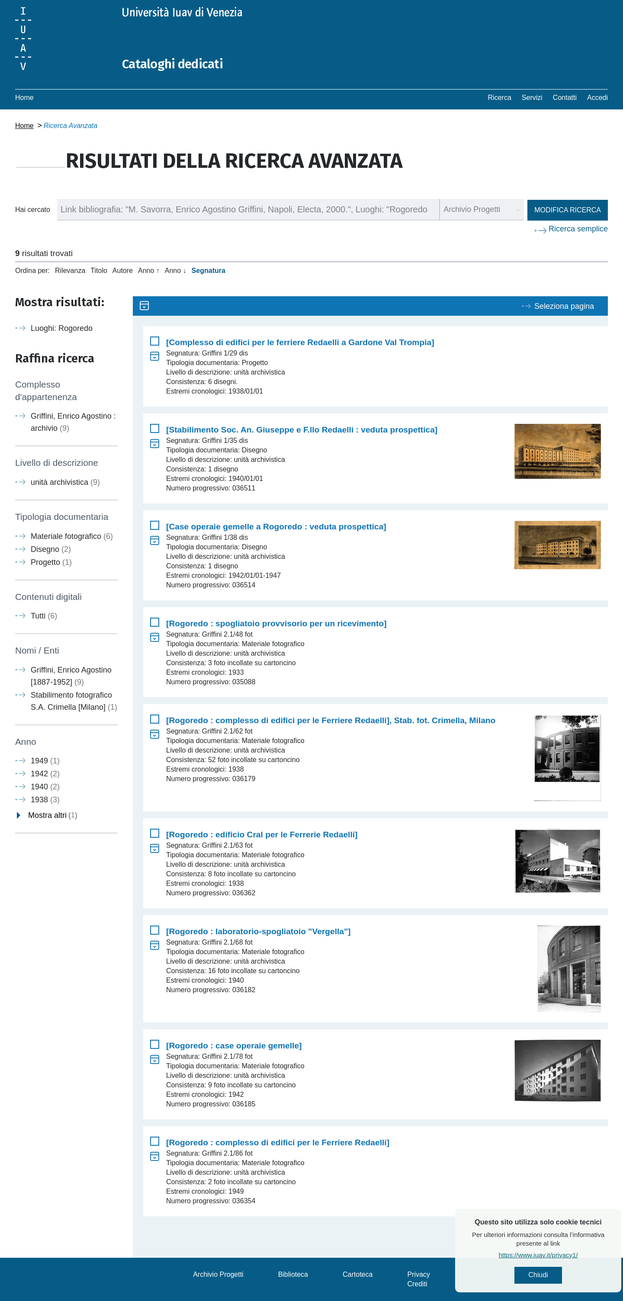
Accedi (597, 97)
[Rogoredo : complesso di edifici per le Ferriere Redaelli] (277, 1142)
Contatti (565, 97)
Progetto (51, 562)
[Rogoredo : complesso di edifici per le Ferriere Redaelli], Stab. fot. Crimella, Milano (330, 720)
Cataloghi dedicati (174, 64)
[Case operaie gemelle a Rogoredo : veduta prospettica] (276, 526)
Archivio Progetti (218, 1274)
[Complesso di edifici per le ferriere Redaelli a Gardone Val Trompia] (300, 342)
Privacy (418, 1274)
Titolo (98, 270)
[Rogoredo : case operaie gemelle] (234, 1045)
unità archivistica (65, 482)
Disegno (51, 549)
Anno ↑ (149, 270)
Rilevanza (70, 270)
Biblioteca (293, 1274)
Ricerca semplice (578, 228)
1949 (45, 760)
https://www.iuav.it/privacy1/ (560, 1255)
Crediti (417, 1284)
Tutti (44, 616)
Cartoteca (358, 1274)
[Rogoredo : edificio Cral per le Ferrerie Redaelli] (261, 834)
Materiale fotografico (72, 536)
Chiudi (560, 1275)
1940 (45, 786)
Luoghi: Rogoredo (62, 328)
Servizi (532, 97)
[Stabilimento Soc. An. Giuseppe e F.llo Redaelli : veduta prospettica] (301, 429)
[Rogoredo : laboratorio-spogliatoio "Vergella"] (258, 931)
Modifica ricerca (567, 210)
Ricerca (499, 97)
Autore (122, 270)
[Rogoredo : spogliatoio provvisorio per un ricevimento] (276, 623)
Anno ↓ (175, 270)
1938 (45, 799)
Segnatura (208, 270)
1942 (45, 773)
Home (24, 97)
